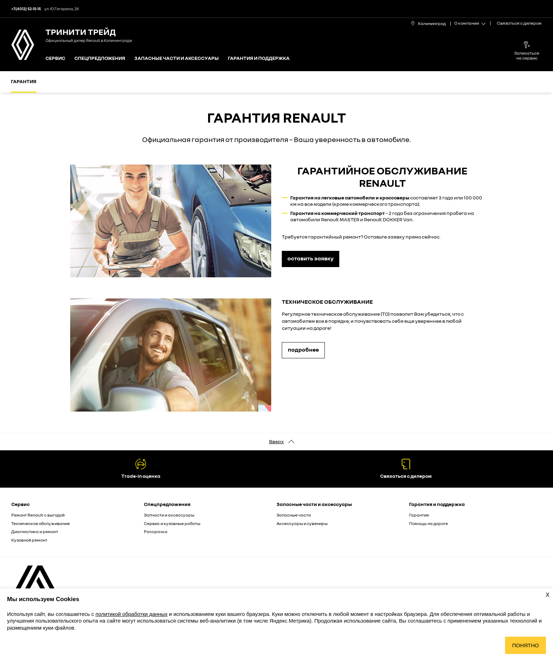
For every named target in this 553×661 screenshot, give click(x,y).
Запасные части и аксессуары (176, 58)
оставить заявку (310, 258)
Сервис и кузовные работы (172, 523)
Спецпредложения (99, 58)
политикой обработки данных (132, 614)
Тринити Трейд (80, 31)
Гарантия (23, 81)
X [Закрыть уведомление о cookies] (547, 595)
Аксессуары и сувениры (302, 523)
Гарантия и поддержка (259, 58)
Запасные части (293, 515)
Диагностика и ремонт (34, 531)
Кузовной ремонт (29, 540)
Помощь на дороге (428, 523)
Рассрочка (156, 531)
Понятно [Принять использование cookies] (525, 645)
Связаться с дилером (519, 23)
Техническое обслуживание (40, 523)
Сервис (55, 58)
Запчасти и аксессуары (169, 515)
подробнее (303, 349)
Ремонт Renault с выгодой (38, 515)
